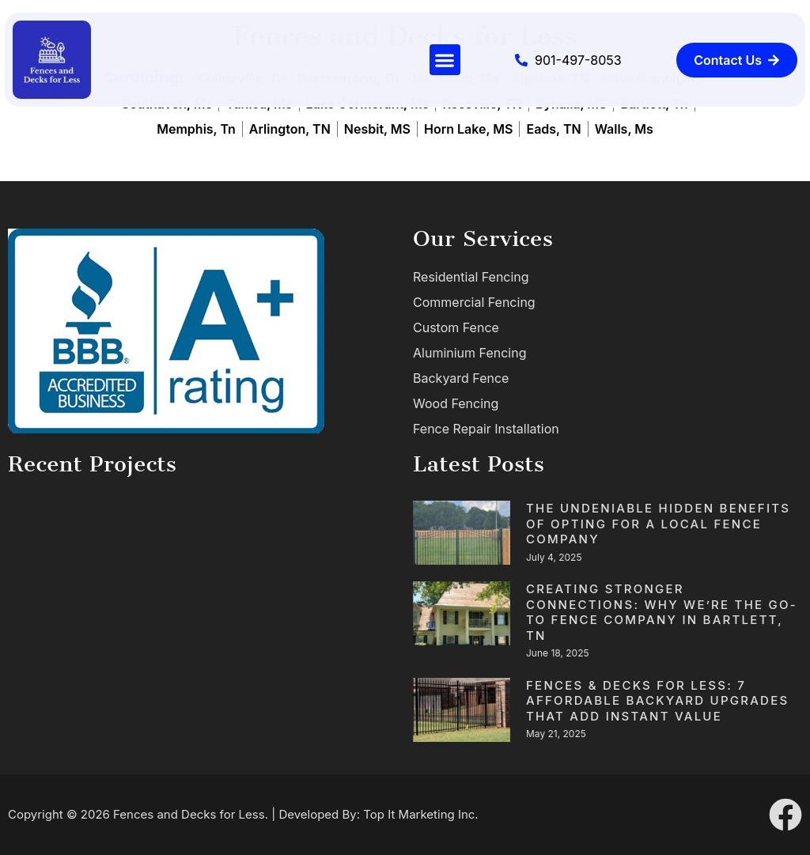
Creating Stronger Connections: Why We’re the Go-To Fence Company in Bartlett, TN (661, 612)
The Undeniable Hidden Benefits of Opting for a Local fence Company (658, 524)
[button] (445, 59)
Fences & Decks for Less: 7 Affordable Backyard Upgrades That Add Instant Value (657, 701)
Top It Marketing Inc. (420, 814)
